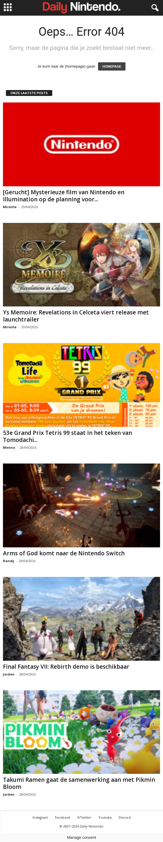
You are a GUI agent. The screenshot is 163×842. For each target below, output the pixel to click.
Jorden (8, 674)
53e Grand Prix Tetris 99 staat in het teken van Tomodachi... (67, 436)
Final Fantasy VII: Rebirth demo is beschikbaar (66, 666)
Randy (8, 561)
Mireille (10, 207)
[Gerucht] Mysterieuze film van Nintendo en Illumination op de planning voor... (63, 195)
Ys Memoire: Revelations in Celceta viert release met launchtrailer (76, 316)
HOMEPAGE (111, 66)
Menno (9, 447)
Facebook (62, 817)
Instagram (40, 817)
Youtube (105, 817)
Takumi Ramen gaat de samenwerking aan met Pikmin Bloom (79, 783)
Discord (125, 817)
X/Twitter (84, 817)
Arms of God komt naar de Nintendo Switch (64, 553)
